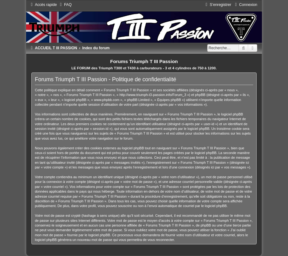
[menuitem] (65, 5)
